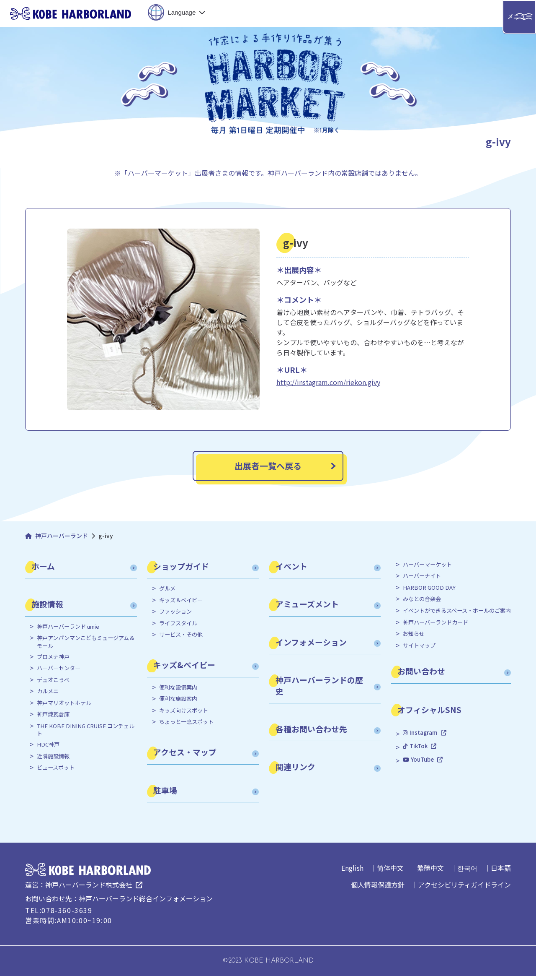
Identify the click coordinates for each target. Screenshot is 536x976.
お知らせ (414, 634)
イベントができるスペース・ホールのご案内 (457, 610)
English (352, 868)
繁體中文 (430, 868)
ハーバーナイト (422, 576)
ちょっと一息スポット (186, 722)
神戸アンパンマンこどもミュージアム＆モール (85, 641)
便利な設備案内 (178, 687)
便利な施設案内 (178, 699)
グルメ (167, 588)
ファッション (175, 611)
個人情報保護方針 (378, 885)
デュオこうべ (53, 680)
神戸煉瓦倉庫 (53, 714)
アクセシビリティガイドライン (464, 885)
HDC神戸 (48, 744)
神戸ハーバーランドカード (435, 622)
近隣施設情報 (53, 756)
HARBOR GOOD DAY (429, 587)
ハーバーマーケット (427, 564)
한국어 (467, 868)
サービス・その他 (181, 634)
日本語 (501, 868)
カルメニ (48, 691)
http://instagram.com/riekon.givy (328, 382)
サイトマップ (419, 645)
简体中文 (390, 868)
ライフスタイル (178, 623)
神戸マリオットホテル (64, 703)
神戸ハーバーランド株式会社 (88, 885)
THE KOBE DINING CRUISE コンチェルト (85, 729)
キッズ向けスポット (183, 710)
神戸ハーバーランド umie (68, 626)
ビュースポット (56, 767)
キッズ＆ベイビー (181, 600)
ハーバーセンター (58, 668)
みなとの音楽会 (422, 599)
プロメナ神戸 (53, 657)
